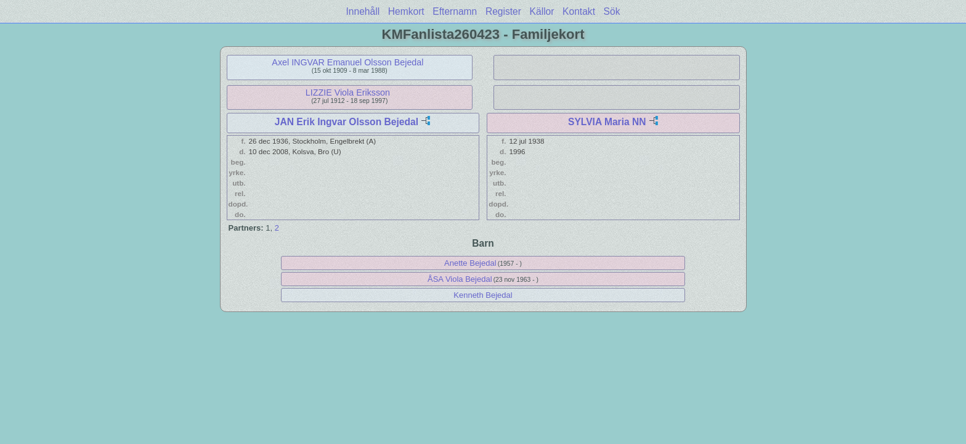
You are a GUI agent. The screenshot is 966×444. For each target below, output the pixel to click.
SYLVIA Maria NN (607, 122)
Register (503, 11)
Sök (612, 11)
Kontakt (578, 11)
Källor (542, 11)
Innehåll (363, 11)
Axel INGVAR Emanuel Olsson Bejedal (347, 62)
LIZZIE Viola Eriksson (348, 92)
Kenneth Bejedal (482, 295)
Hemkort (406, 11)
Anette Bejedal (470, 263)
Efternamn (454, 11)
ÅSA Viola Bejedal (460, 279)
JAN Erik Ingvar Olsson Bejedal (346, 122)
